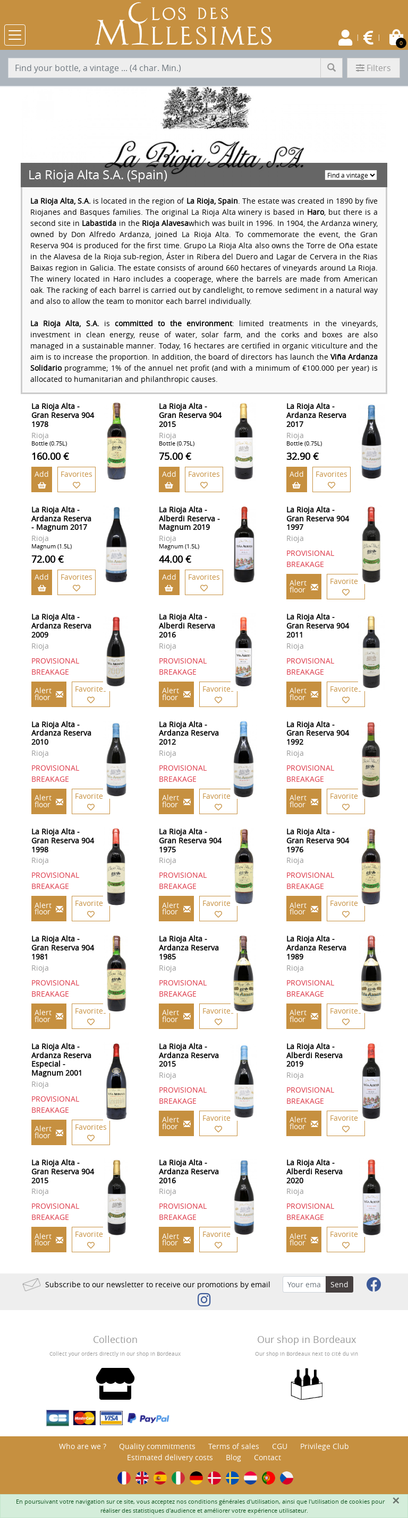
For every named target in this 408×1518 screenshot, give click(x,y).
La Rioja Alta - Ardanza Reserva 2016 (189, 1171)
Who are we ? (82, 1446)
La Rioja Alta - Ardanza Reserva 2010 (61, 733)
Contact (267, 1457)
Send (339, 1284)
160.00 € (50, 456)
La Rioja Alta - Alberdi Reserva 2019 (314, 1055)
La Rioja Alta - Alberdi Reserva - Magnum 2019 (189, 518)
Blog (233, 1457)
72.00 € (47, 559)
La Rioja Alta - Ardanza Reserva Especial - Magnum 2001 (61, 1059)
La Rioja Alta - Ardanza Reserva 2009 (61, 626)
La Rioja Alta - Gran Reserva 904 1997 (317, 518)
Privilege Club (324, 1446)
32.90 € (302, 456)
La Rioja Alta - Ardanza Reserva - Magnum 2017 (61, 518)
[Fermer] (396, 1500)
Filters (373, 68)
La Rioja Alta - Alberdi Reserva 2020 (314, 1171)
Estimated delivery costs (170, 1457)
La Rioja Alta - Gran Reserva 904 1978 (62, 415)
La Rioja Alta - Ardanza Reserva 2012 (189, 733)
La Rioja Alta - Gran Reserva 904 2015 (190, 415)
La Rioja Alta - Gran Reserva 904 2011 (317, 626)
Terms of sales (233, 1446)
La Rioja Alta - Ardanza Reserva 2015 (189, 1055)
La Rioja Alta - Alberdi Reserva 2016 (187, 626)
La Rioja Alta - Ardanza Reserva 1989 (316, 948)
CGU (279, 1446)
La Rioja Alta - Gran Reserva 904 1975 (190, 840)
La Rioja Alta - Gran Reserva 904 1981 (62, 948)
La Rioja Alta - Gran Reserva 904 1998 (62, 840)
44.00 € (175, 559)
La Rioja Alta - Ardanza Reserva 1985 (189, 948)
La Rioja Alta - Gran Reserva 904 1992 (317, 733)
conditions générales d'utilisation (233, 1501)
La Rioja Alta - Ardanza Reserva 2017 (316, 415)
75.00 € (175, 456)
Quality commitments (157, 1446)
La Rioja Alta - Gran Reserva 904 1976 (317, 840)
